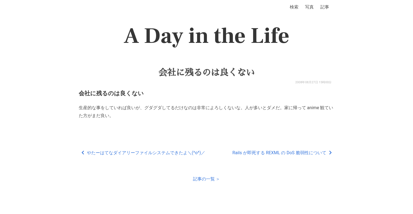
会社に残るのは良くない (206, 72)
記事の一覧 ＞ (206, 179)
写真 (309, 7)
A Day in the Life (206, 36)
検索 (294, 7)
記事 (324, 7)
